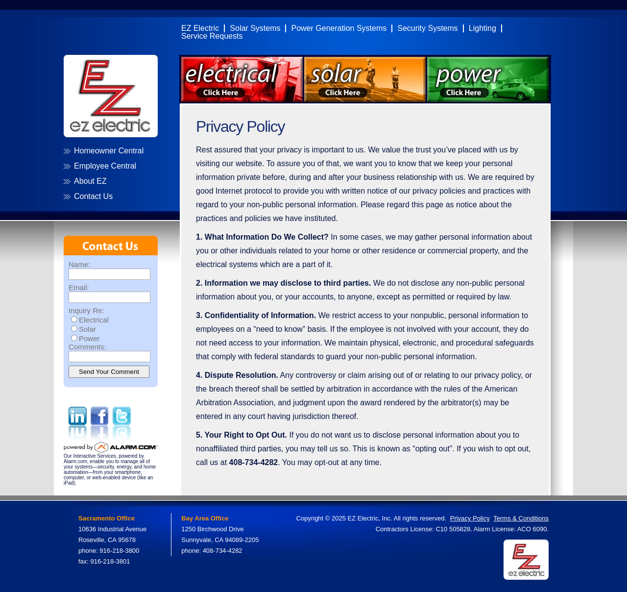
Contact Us (93, 196)
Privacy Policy (470, 518)
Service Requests (211, 36)
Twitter (122, 424)
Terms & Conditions (521, 518)
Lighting (482, 28)
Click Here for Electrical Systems (242, 79)
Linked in (78, 424)
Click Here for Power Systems (488, 79)
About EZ (90, 181)
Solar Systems (255, 28)
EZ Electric (200, 28)
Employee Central (105, 166)
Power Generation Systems (338, 28)
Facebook (100, 424)
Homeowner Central (109, 151)
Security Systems (427, 28)
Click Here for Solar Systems (365, 79)
